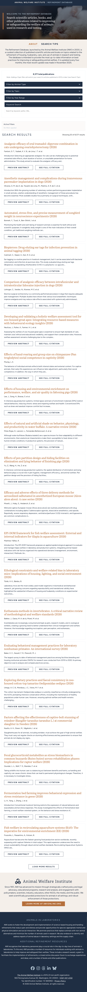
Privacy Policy (60, 981)
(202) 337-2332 (66, 978)
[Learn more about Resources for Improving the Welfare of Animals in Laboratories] (43, 941)
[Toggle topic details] (79, 91)
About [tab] (33, 44)
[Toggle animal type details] (79, 84)
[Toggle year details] (79, 98)
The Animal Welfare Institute (28, 975)
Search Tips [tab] (49, 44)
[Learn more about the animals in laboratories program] (43, 920)
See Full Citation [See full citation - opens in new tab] (49, 167)
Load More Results (43, 867)
